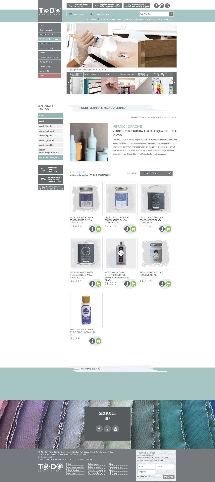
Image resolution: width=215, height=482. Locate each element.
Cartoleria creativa (94, 467)
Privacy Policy (91, 455)
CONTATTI (150, 19)
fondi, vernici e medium (146, 117)
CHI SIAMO (139, 19)
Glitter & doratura (72, 470)
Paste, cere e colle (73, 473)
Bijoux (111, 470)
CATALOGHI (93, 19)
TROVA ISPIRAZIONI (124, 19)
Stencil (111, 464)
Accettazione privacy (145, 476)
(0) (78, 14)
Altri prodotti (113, 473)
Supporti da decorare (96, 473)
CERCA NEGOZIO (108, 19)
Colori (68, 464)
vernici (159, 117)
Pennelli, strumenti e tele (97, 470)
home (133, 117)
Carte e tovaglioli (94, 464)
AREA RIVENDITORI (164, 19)
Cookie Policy (103, 455)
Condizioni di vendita (46, 457)
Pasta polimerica (115, 467)
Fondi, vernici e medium (75, 467)
